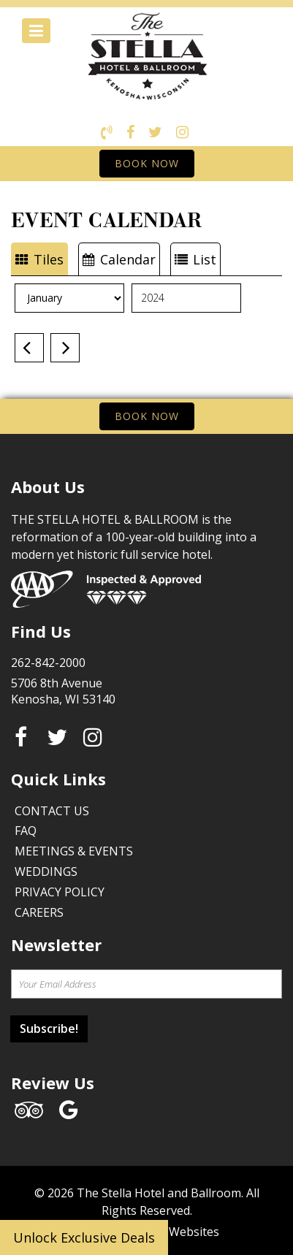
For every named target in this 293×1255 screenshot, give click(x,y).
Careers (39, 912)
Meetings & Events (74, 851)
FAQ (26, 831)
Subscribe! (49, 1029)
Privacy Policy (59, 892)
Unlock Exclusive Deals (84, 1237)
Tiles (39, 259)
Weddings (46, 871)
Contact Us (52, 811)
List (195, 259)
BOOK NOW (147, 163)
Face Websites (180, 1232)
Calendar (119, 259)
